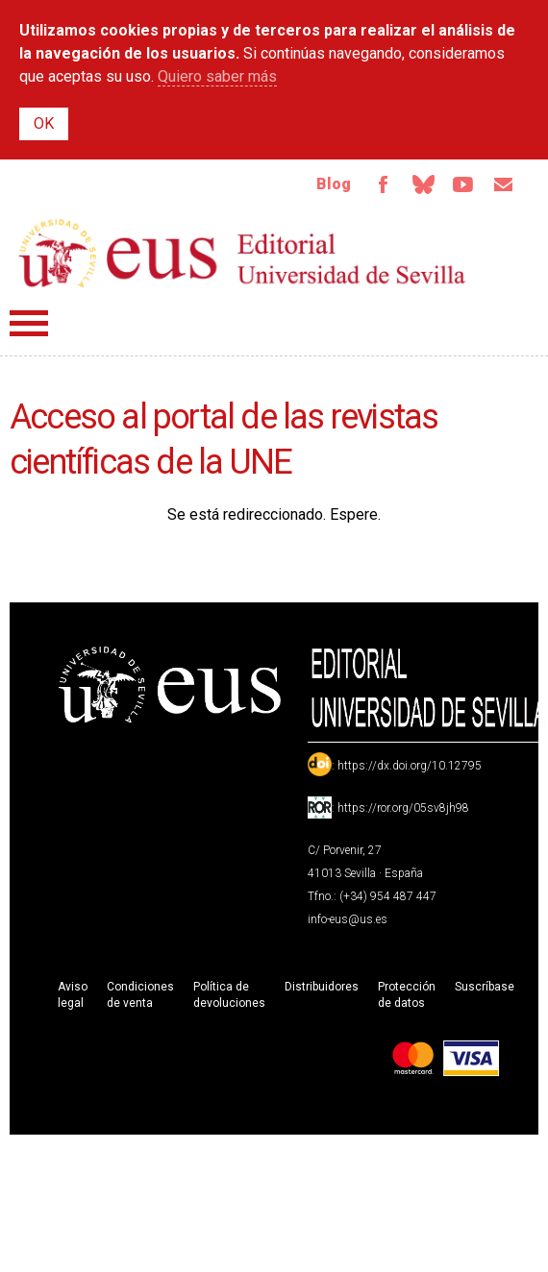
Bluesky (423, 184)
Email (503, 184)
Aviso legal (72, 995)
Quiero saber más (217, 76)
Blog (333, 184)
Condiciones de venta (140, 995)
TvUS (463, 184)
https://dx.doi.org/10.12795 (409, 765)
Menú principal (29, 323)
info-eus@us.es (347, 919)
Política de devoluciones (229, 995)
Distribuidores (322, 986)
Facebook (382, 184)
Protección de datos (407, 995)
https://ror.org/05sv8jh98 (403, 808)
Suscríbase (484, 986)
